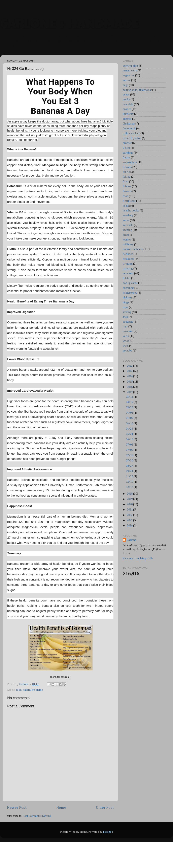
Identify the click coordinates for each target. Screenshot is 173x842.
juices (126, 220)
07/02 (130, 444)
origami (128, 263)
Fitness (127, 186)
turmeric (128, 331)
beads (126, 94)
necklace (128, 254)
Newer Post (17, 808)
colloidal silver (131, 133)
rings (126, 302)
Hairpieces (129, 201)
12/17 (130, 487)
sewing (127, 312)
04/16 (130, 423)
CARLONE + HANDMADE (69, 23)
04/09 (130, 418)
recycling (128, 288)
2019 (130, 499)
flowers (127, 191)
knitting (127, 230)
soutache (128, 321)
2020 (130, 504)
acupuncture (130, 70)
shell (125, 317)
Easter (126, 157)
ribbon (127, 297)
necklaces (128, 258)
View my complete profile (138, 558)
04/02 (130, 412)
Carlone (131, 540)
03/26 (130, 407)
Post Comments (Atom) (37, 816)
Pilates (127, 278)
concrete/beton (132, 138)
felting (127, 176)
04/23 (130, 428)
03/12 (130, 396)
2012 (130, 365)
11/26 (130, 476)
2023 (130, 520)
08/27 (130, 465)
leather (127, 239)
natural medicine (33, 689)
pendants (128, 273)
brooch (127, 109)
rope (125, 307)
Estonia (127, 167)
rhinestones (130, 292)
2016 (130, 387)
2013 (130, 371)
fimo (126, 181)
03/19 (130, 402)
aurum (127, 80)
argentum (129, 75)
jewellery (128, 215)
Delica (126, 147)
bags (125, 85)
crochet (127, 143)
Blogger (107, 831)
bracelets (128, 104)
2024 (130, 525)
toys (125, 326)
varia (126, 336)
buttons (127, 118)
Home (61, 808)
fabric (126, 171)
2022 (130, 515)
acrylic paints (130, 65)
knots (126, 234)
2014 (130, 376)
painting (128, 268)
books (126, 99)
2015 (130, 381)
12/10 (130, 481)
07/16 (130, 455)
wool (126, 345)
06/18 (130, 439)
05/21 (130, 434)
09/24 (130, 471)
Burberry (128, 114)
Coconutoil (129, 128)
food (19, 689)
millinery (128, 244)
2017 (130, 392)
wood (126, 341)
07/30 (130, 460)
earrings (128, 152)
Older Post (105, 808)
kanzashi (128, 225)
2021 (130, 509)
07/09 (130, 450)
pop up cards (130, 283)
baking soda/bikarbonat (137, 90)
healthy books (131, 210)
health (126, 205)
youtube (127, 350)
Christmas (129, 123)
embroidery (130, 162)
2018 (130, 493)
